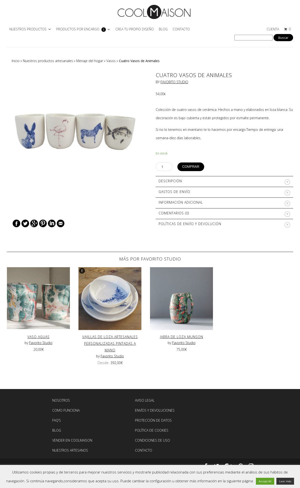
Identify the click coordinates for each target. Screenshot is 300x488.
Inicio (16, 61)
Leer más (285, 481)
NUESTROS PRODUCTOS (28, 29)
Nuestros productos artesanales (48, 61)
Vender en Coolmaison (72, 440)
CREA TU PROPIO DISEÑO (134, 29)
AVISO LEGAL (145, 400)
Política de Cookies (151, 430)
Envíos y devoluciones (155, 410)
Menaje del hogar (89, 61)
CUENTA (273, 29)
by (27, 342)
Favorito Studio (174, 82)
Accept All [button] (265, 481)
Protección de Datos (153, 420)
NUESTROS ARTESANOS (70, 450)
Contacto (181, 29)
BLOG (56, 430)
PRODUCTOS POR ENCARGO (77, 29)
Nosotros (61, 400)
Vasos (111, 61)
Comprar (190, 166)
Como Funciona (66, 410)
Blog (163, 29)
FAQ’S (56, 420)
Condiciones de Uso (152, 440)
